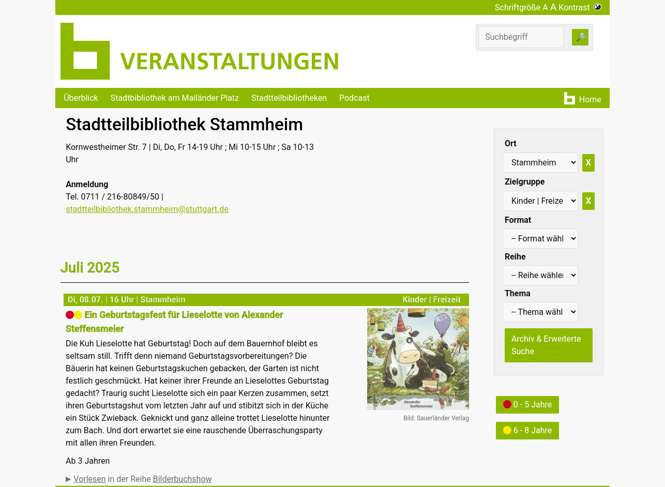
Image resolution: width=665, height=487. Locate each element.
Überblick (81, 98)
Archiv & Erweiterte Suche (546, 345)
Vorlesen (89, 479)
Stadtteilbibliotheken (289, 98)
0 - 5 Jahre (527, 404)
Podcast (354, 98)
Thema (518, 293)
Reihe (515, 257)
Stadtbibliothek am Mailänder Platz (175, 98)
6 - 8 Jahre (527, 430)
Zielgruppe (525, 182)
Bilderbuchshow (182, 479)
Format (518, 220)
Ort (511, 143)
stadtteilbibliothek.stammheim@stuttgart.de (147, 209)
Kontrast (579, 7)
